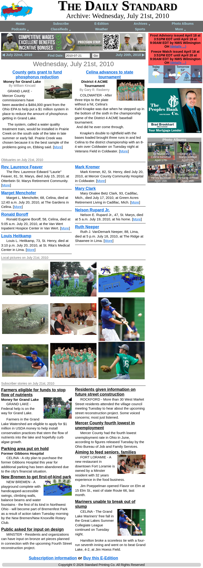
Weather (101, 29)
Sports (140, 29)
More (180, 29)
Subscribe (61, 23)
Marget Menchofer (18, 193)
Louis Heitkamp (16, 236)
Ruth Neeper (87, 227)
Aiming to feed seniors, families (105, 452)
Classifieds (61, 29)
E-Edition (101, 23)
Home (20, 23)
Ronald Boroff (14, 214)
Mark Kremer (87, 167)
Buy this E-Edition (100, 558)
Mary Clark (85, 188)
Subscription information (53, 558)
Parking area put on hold (25, 448)
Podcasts (20, 29)
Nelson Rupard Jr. (92, 210)
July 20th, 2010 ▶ (130, 55)
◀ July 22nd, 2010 (17, 55)
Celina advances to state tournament (109, 74)
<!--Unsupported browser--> (174, 160)
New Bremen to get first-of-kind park (36, 477)
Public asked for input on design (32, 529)
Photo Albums (183, 23)
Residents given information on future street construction (105, 392)
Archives (142, 24)
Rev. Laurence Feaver (22, 167)
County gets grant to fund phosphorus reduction (37, 74)
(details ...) (178, 46)
